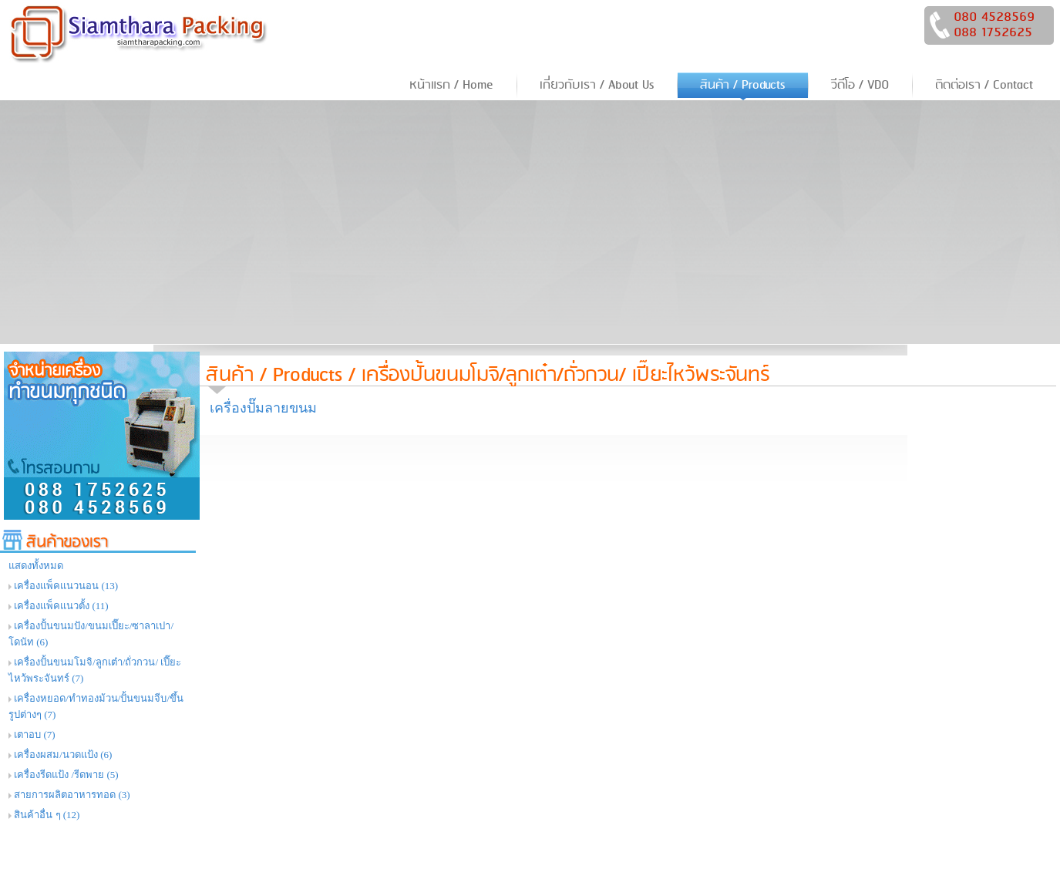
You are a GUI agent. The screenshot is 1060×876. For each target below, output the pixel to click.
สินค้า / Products (274, 375)
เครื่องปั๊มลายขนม (263, 408)
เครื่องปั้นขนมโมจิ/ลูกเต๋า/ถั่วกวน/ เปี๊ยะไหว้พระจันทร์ (565, 375)
